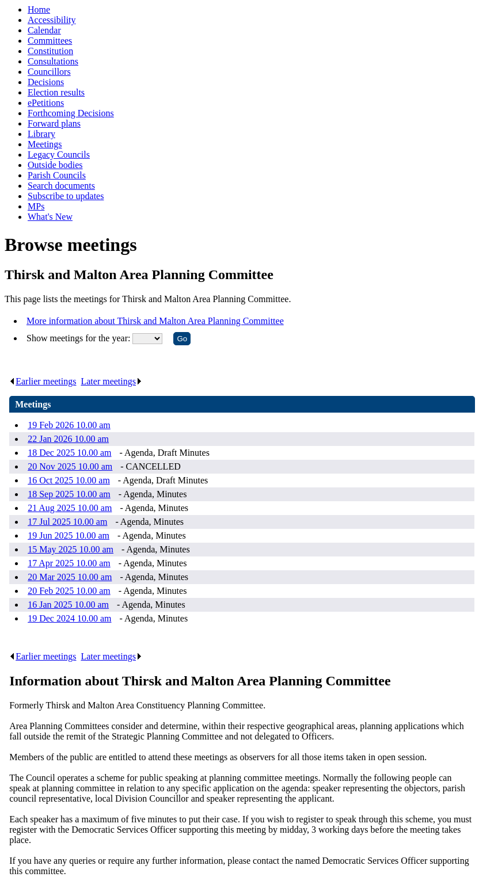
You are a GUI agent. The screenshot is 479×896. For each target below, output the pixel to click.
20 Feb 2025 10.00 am (69, 591)
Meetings (45, 144)
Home (39, 9)
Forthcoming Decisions (71, 113)
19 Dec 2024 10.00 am (69, 618)
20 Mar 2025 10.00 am (70, 577)
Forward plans (54, 123)
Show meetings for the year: (79, 338)
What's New (50, 217)
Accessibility (52, 20)
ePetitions (46, 103)
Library (41, 134)
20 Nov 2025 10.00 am (70, 466)
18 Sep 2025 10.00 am (69, 494)
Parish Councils (57, 175)
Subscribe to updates (66, 196)
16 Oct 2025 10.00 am (69, 480)
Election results (56, 92)
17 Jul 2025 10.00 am (67, 522)
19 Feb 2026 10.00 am (69, 425)
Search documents (61, 185)
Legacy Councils (59, 154)
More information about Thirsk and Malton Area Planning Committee (155, 321)
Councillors (49, 72)
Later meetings (111, 381)
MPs (36, 206)
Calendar (44, 30)
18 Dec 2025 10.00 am (69, 452)
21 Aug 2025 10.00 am (70, 508)
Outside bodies (55, 165)
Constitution (50, 51)
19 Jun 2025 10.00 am (68, 535)
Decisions (46, 82)
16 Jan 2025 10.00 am (68, 604)
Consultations (53, 61)
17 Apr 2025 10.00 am (69, 563)
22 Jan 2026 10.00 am (68, 439)
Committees (50, 40)
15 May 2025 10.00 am (70, 549)
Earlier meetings (42, 381)
